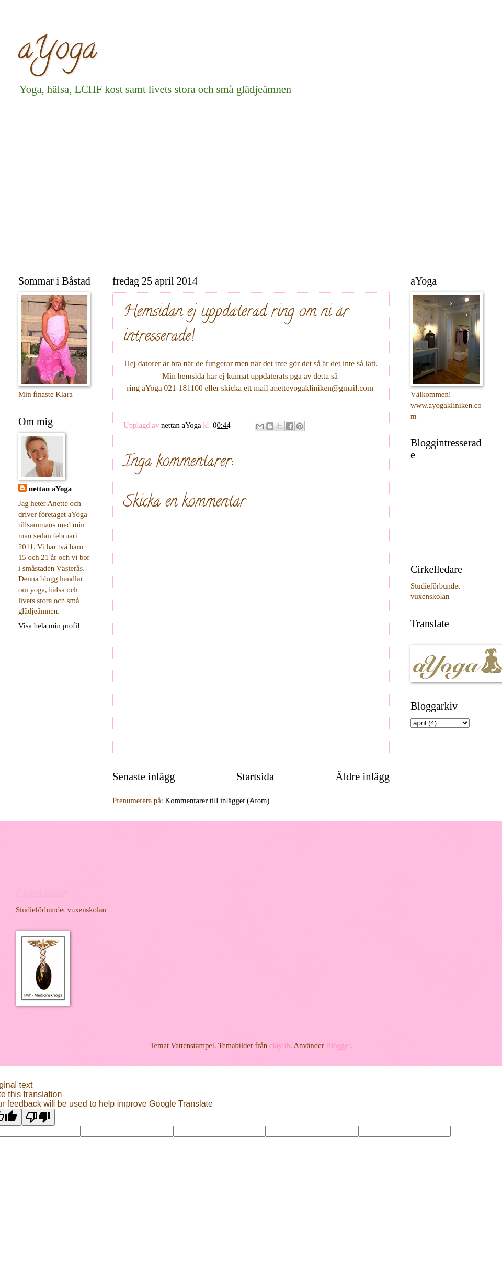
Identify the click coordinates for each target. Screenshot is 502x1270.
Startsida (255, 776)
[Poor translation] (38, 1117)
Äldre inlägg (362, 776)
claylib (279, 1045)
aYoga (57, 51)
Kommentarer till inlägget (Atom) (217, 800)
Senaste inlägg (143, 776)
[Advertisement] (205, 183)
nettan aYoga (50, 489)
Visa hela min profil (48, 625)
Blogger (338, 1045)
